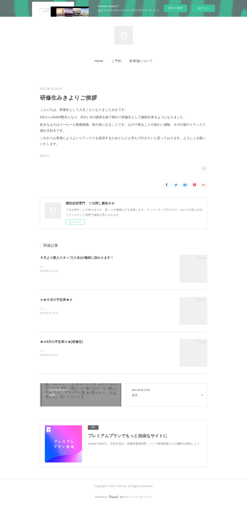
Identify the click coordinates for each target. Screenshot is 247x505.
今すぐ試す (175, 8)
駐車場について (141, 61)
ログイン (203, 8)
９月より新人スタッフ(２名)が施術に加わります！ (77, 257)
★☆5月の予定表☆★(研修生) (61, 342)
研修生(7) (45, 155)
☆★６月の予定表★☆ (56, 300)
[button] (99, 61)
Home (99, 61)
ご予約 (116, 61)
